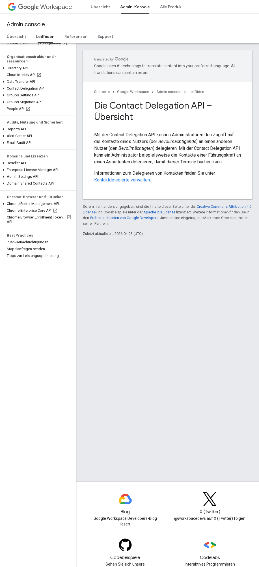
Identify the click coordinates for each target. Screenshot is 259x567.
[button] (37, 68)
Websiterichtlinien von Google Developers (124, 218)
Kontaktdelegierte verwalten (122, 180)
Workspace (45, 7)
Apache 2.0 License (159, 212)
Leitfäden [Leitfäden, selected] (45, 36)
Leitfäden (196, 92)
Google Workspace (133, 92)
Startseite (102, 92)
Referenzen (75, 36)
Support (105, 36)
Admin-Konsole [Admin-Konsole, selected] (135, 6)
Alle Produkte (173, 6)
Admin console (26, 24)
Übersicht (100, 6)
